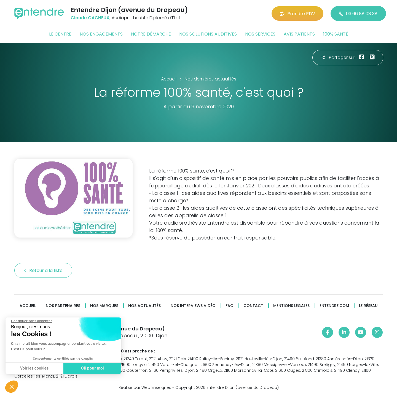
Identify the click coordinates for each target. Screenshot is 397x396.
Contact (253, 305)
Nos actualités (144, 305)
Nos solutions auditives (208, 34)
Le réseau (368, 305)
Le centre (60, 34)
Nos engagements (101, 34)
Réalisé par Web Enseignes (145, 387)
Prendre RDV (297, 13)
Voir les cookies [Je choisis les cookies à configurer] (31, 368)
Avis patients (299, 34)
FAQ (230, 305)
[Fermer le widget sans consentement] (28, 321)
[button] (11, 386)
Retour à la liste (43, 270)
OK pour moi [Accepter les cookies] (88, 368)
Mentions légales (291, 305)
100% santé (335, 34)
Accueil (28, 305)
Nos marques (104, 305)
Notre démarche (151, 34)
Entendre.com (334, 305)
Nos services (260, 34)
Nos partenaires (63, 305)
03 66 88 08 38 (358, 13)
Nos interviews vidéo (193, 305)
